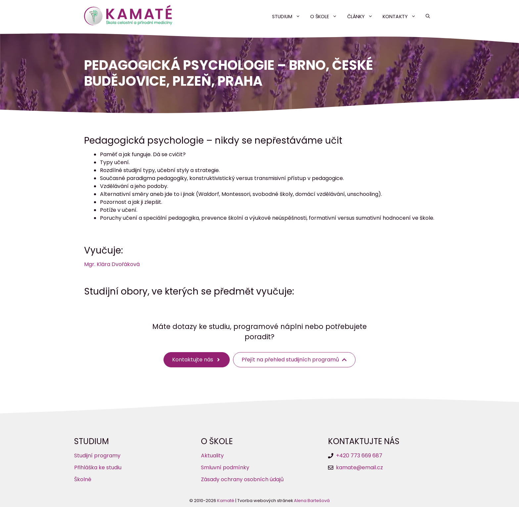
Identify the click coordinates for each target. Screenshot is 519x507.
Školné (82, 479)
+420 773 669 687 (359, 455)
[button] (428, 16)
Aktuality (212, 455)
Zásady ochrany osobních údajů (242, 479)
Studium (288, 16)
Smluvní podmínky (225, 467)
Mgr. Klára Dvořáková (112, 264)
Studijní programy (97, 455)
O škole (326, 16)
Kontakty (402, 16)
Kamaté (225, 500)
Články (362, 16)
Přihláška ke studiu (97, 467)
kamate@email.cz (359, 467)
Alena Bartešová (312, 500)
